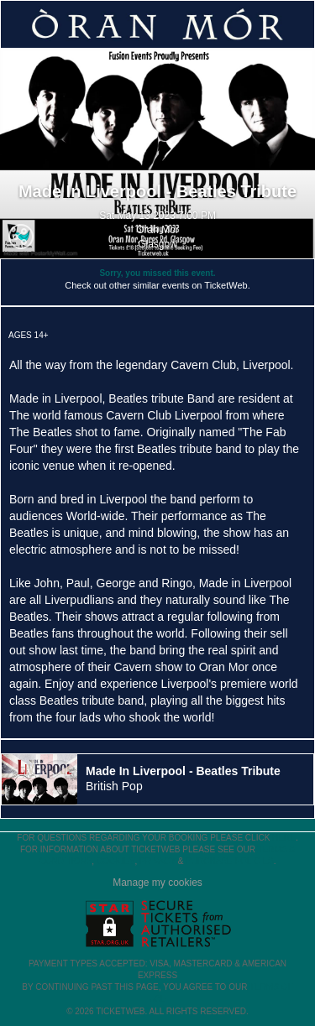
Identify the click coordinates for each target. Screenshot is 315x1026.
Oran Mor (157, 230)
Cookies (116, 861)
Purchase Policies (229, 861)
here (284, 837)
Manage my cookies (157, 882)
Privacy (157, 861)
